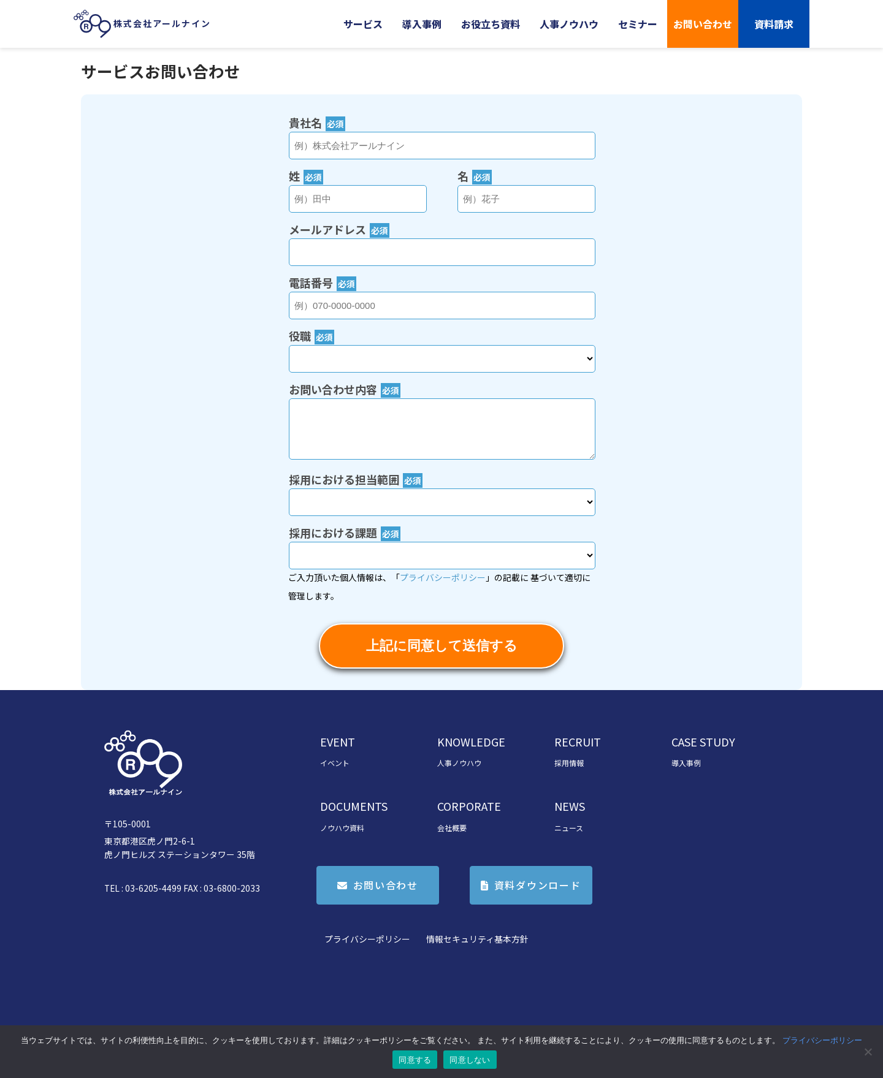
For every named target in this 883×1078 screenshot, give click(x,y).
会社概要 (452, 827)
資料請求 (773, 24)
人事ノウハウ (569, 24)
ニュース (568, 827)
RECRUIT (577, 742)
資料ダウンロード (537, 885)
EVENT (337, 742)
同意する (415, 1060)
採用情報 (569, 762)
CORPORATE (469, 806)
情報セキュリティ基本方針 (477, 939)
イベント (335, 762)
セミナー (637, 24)
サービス (363, 24)
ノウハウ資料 (342, 827)
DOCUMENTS (354, 806)
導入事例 (422, 24)
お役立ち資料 (490, 24)
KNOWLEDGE (471, 742)
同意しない (469, 1060)
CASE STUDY (703, 742)
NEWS (569, 806)
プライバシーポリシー (367, 939)
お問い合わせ (702, 24)
